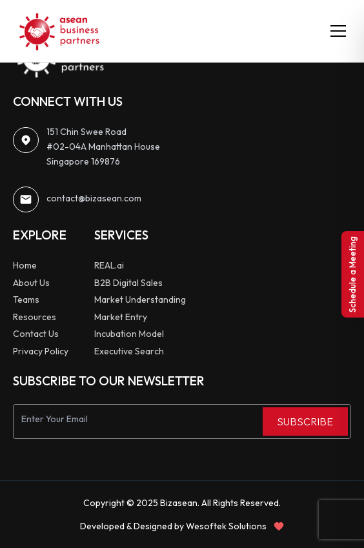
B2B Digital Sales (128, 283)
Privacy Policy (40, 351)
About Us (31, 283)
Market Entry (120, 317)
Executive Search (129, 351)
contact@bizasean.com (93, 198)
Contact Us (36, 334)
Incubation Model (129, 334)
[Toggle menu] (338, 31)
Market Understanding (140, 299)
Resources (34, 317)
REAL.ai (109, 265)
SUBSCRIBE (305, 421)
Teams (26, 299)
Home (25, 265)
